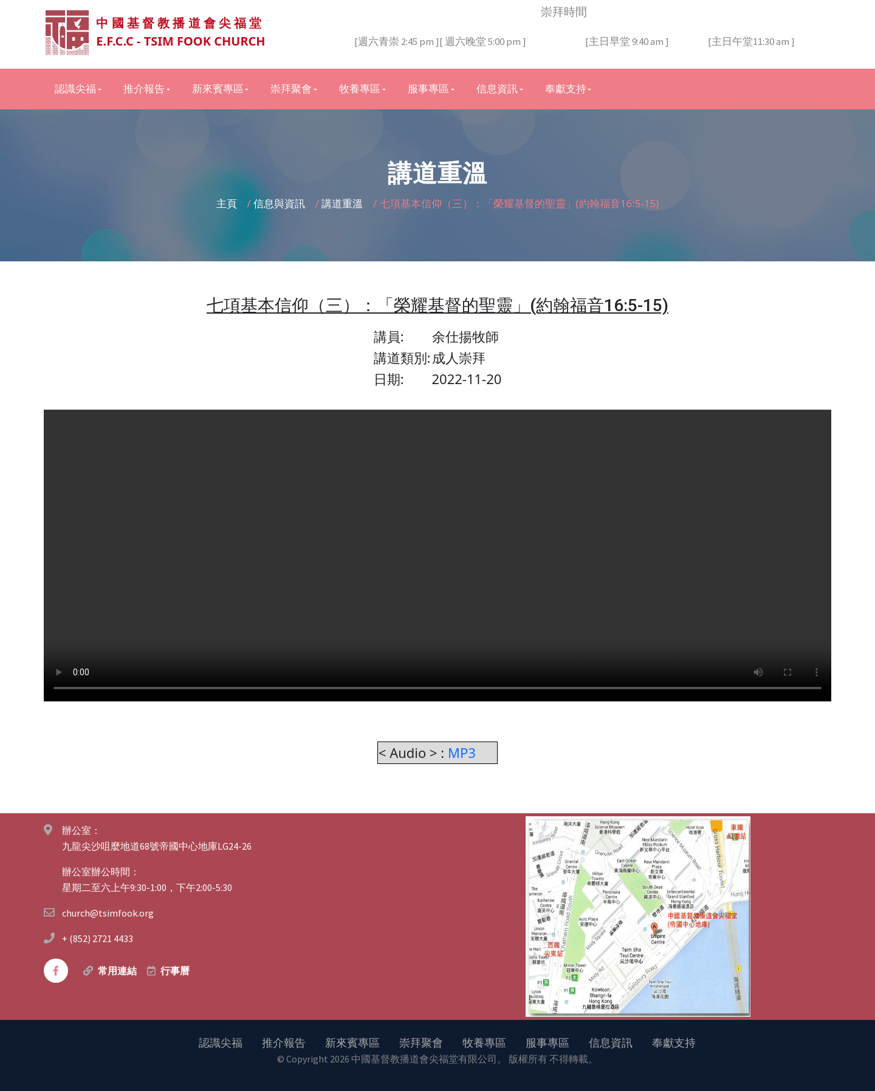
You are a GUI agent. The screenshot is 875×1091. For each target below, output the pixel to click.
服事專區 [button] (428, 88)
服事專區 (547, 1041)
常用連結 (117, 970)
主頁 (227, 203)
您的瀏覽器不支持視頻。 (437, 555)
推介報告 (284, 1041)
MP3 (463, 752)
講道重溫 (343, 203)
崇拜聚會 (421, 1041)
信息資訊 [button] (497, 88)
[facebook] (56, 970)
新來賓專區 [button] (218, 88)
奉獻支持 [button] (565, 88)
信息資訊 (611, 1041)
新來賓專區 (352, 1041)
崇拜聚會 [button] (291, 88)
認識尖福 (220, 1041)
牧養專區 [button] (359, 88)
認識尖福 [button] (75, 88)
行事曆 (175, 970)
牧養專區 (484, 1041)
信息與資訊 (280, 203)
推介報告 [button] (144, 88)
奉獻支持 (674, 1041)
